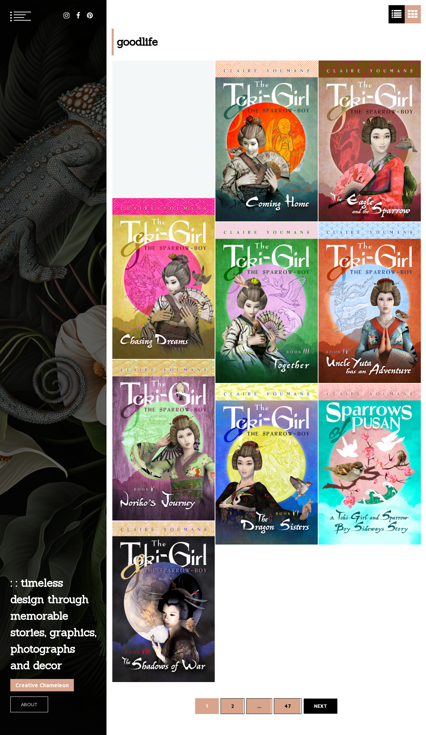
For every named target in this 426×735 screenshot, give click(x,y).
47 (287, 706)
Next (320, 706)
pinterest (89, 15)
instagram (66, 15)
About (29, 704)
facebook (78, 15)
